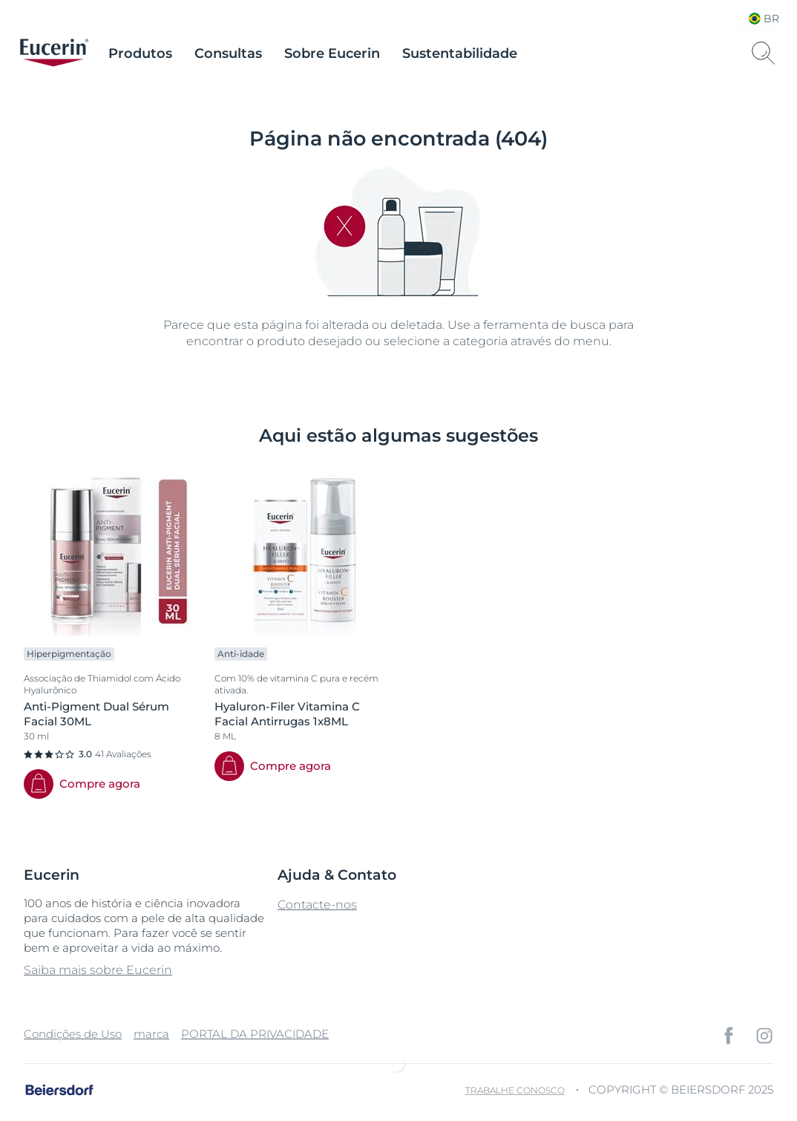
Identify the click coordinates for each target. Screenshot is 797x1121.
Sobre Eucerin (332, 53)
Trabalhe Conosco (515, 1090)
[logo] (54, 53)
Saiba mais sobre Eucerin (98, 970)
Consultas (228, 53)
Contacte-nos (317, 905)
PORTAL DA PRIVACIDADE (255, 1034)
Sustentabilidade (459, 53)
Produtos (140, 53)
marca (151, 1034)
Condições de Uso (73, 1034)
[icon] (729, 1036)
